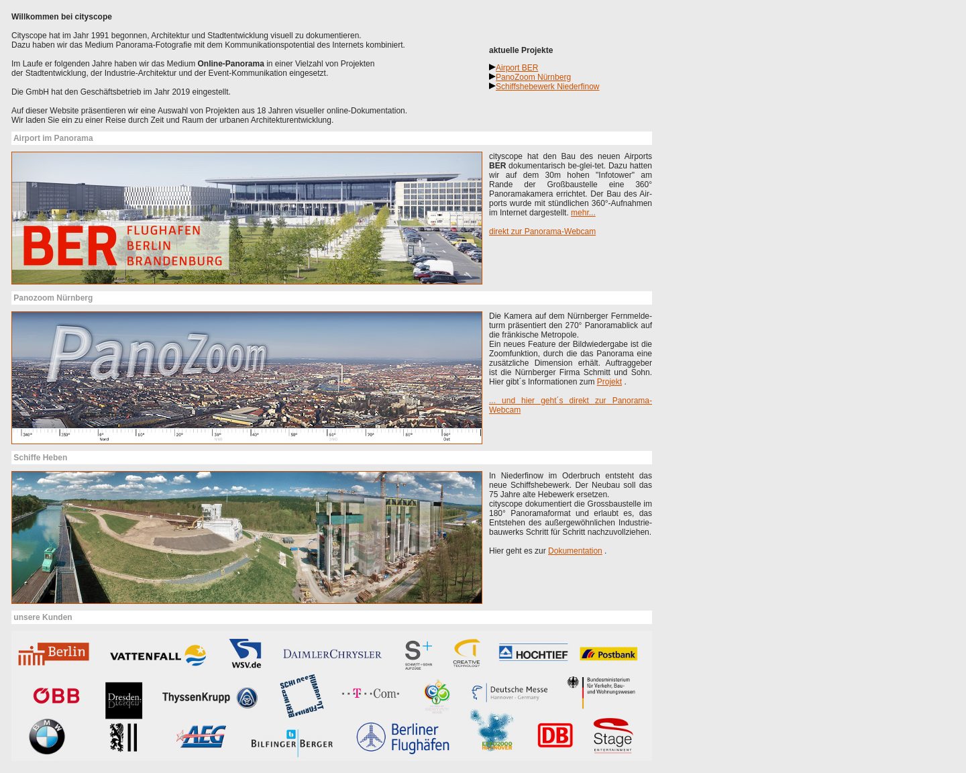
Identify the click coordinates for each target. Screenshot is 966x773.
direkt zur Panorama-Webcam (542, 231)
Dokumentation (575, 551)
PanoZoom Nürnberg (533, 77)
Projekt (609, 381)
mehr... (583, 212)
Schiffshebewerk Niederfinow (548, 86)
